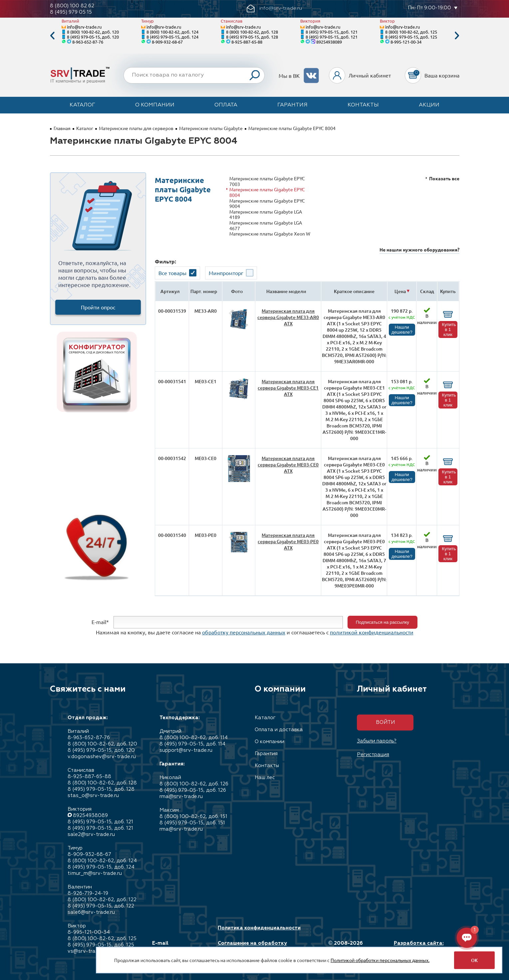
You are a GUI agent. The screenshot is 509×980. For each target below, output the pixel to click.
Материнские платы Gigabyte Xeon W (269, 234)
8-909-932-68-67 (167, 41)
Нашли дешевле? (401, 330)
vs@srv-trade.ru (87, 951)
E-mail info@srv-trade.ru (175, 946)
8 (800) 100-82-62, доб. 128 (252, 32)
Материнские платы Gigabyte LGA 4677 (265, 225)
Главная (62, 128)
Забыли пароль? (376, 740)
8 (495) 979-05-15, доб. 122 (101, 905)
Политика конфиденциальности (259, 927)
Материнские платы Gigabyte (211, 128)
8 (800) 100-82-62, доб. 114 (193, 737)
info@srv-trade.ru (84, 27)
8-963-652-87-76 (87, 41)
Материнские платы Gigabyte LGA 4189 (265, 214)
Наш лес (265, 777)
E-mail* (100, 621)
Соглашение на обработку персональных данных (252, 946)
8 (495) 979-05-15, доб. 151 (192, 822)
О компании (154, 105)
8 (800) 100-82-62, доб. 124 (172, 32)
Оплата (225, 105)
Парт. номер (203, 291)
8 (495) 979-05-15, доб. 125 (411, 37)
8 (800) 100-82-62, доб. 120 (93, 32)
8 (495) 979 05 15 (71, 12)
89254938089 (329, 41)
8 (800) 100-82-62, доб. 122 (102, 899)
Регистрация (373, 754)
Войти (385, 722)
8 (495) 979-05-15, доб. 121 (332, 32)
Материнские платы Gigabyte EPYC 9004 (267, 203)
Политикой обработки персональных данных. (380, 960)
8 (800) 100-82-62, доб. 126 (193, 783)
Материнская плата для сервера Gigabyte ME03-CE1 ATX (288, 387)
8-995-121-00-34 (405, 41)
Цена (400, 291)
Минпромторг (226, 272)
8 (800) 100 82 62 (72, 5)
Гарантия (292, 105)
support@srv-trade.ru (185, 750)
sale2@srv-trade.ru (91, 834)
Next (457, 36)
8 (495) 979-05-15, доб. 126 (192, 790)
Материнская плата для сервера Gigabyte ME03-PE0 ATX (288, 541)
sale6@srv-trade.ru (91, 912)
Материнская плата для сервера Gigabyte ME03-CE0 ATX (288, 464)
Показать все (444, 178)
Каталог (82, 105)
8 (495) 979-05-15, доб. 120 (93, 37)
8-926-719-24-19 (88, 893)
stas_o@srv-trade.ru (93, 795)
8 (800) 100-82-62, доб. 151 (193, 816)
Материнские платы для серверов (136, 128)
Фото (237, 291)
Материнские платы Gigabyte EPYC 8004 (267, 192)
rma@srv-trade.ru (181, 796)
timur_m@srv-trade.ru (95, 873)
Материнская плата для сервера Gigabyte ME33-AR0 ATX (288, 317)
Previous (52, 36)
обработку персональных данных (243, 632)
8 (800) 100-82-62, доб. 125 (411, 32)
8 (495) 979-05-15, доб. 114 (192, 743)
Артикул (170, 291)
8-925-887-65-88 (246, 41)
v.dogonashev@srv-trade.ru (102, 756)
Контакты (363, 105)
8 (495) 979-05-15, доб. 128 (252, 37)
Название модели (286, 291)
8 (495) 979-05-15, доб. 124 (172, 37)
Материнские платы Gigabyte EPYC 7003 (267, 181)
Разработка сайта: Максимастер (419, 946)
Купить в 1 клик (449, 329)
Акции (429, 105)
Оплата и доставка (279, 729)
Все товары (172, 272)
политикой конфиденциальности (371, 632)
